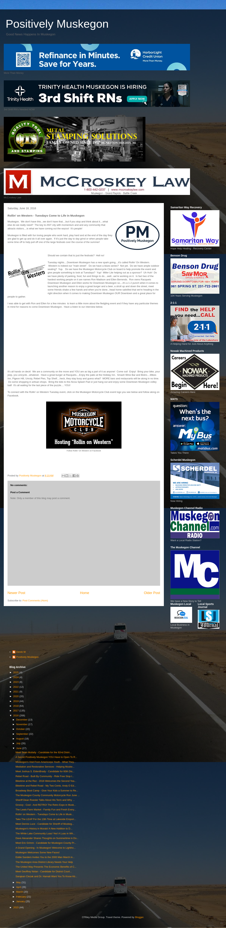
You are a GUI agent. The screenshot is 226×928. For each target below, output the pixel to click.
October (21, 729)
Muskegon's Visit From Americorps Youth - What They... (45, 762)
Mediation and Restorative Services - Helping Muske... (44, 766)
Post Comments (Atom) (35, 600)
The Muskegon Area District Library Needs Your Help (44, 862)
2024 (16, 677)
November (22, 724)
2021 (16, 691)
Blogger (139, 917)
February (21, 896)
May (18, 882)
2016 (16, 715)
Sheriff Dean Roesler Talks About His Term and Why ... (45, 800)
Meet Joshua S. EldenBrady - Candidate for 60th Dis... (44, 771)
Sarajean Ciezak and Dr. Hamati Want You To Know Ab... (46, 876)
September (22, 734)
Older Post (152, 593)
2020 (16, 696)
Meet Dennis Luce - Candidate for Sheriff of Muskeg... (44, 823)
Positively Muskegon (57, 23)
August (20, 738)
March (20, 891)
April (19, 887)
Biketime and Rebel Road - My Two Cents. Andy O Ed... (45, 785)
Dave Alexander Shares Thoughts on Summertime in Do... (46, 838)
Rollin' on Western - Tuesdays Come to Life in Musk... (44, 814)
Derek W (21, 651)
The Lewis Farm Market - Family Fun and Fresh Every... (45, 809)
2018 (16, 705)
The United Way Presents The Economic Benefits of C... (45, 866)
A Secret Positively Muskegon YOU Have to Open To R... (46, 757)
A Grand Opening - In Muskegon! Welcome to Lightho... (45, 847)
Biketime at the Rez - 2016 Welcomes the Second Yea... (45, 781)
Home (84, 593)
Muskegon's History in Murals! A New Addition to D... (43, 828)
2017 (16, 710)
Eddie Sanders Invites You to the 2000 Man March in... (45, 857)
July (18, 743)
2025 (16, 672)
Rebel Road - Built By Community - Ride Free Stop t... (44, 776)
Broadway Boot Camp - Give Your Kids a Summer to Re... (46, 790)
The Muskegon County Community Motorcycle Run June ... (47, 795)
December (22, 719)
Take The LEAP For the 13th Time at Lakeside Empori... (45, 819)
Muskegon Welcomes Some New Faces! (37, 852)
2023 (16, 682)
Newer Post (16, 593)
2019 (16, 701)
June (19, 748)
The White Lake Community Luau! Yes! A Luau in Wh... (45, 833)
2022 (16, 686)
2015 (16, 907)
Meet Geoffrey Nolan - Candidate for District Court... (43, 871)
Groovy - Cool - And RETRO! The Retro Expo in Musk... (45, 804)
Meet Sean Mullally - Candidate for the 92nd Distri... (43, 752)
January (21, 901)
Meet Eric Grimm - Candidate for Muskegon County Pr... (45, 842)
